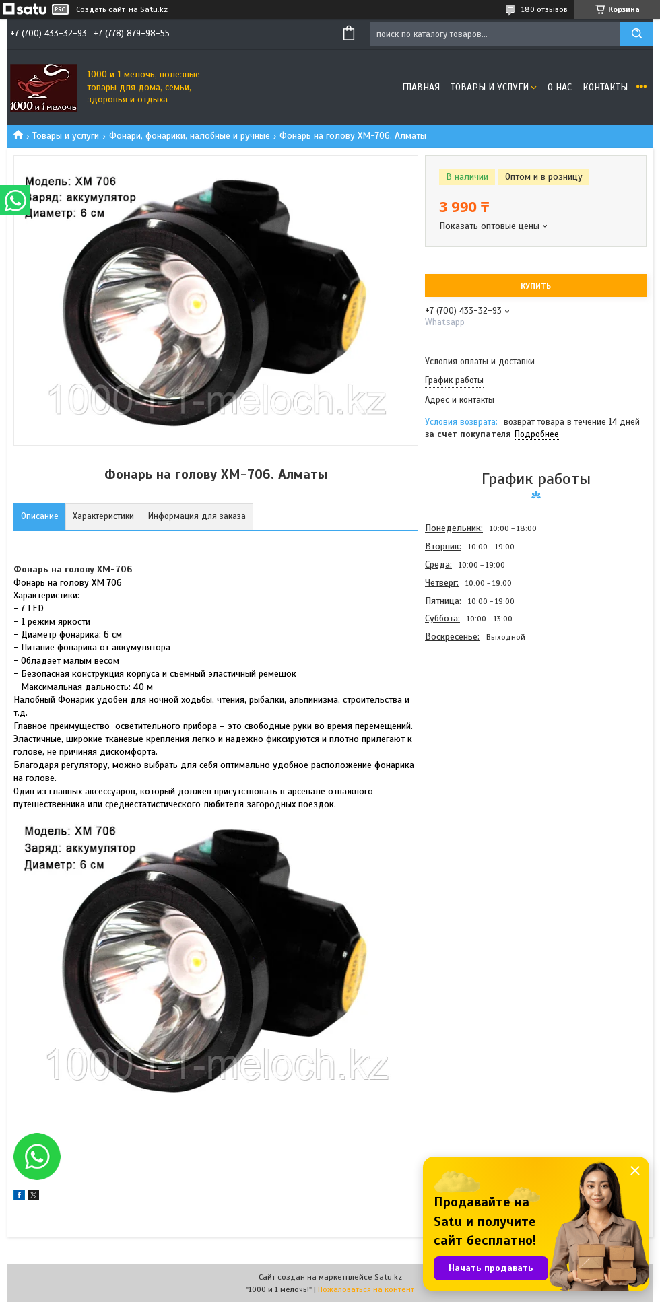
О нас (560, 87)
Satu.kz (388, 1277)
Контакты (605, 87)
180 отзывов (544, 9)
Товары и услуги (490, 87)
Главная (421, 87)
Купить (536, 286)
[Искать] (636, 34)
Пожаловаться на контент (366, 1289)
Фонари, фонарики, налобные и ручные (189, 135)
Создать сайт (100, 9)
